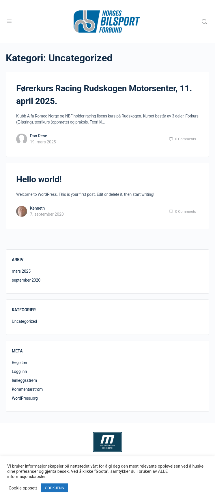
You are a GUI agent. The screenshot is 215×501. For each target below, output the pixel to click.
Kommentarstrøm (27, 389)
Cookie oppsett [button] (23, 488)
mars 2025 (21, 271)
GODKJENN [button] (54, 488)
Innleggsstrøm (24, 380)
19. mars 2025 (43, 142)
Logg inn (19, 371)
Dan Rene (38, 136)
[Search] (204, 21)
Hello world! (39, 179)
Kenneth (37, 208)
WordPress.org (25, 398)
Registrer (19, 362)
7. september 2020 (47, 214)
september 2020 (26, 280)
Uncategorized (24, 321)
